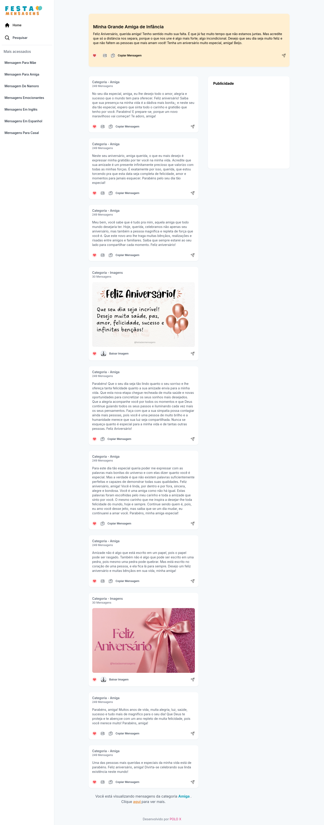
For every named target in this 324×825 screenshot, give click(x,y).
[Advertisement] (248, 126)
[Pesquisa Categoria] (27, 37)
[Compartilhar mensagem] (283, 55)
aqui (137, 801)
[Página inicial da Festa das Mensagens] (25, 11)
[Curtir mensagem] (94, 55)
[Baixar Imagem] (103, 353)
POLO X (175, 819)
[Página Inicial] (27, 25)
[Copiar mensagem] (105, 55)
